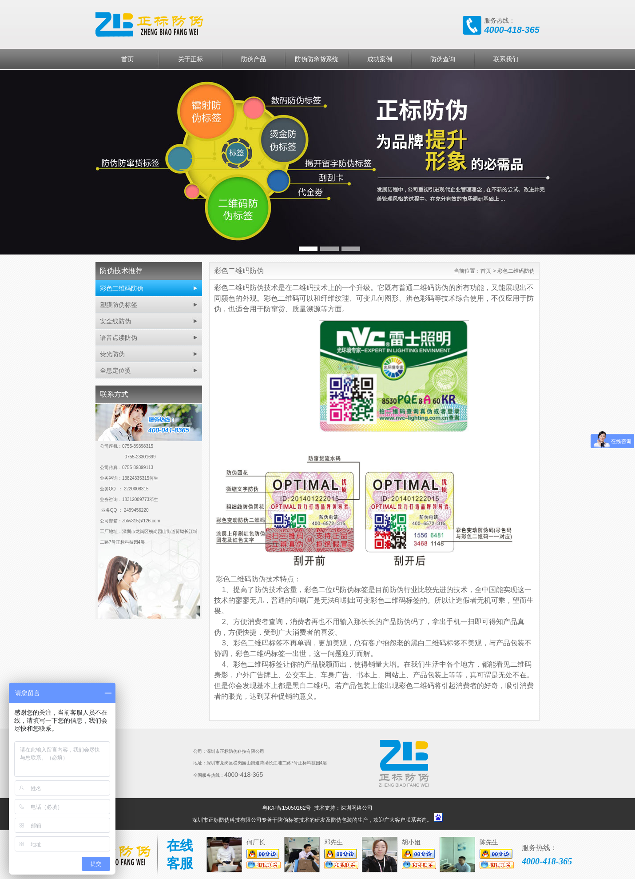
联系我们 (505, 59)
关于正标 (190, 59)
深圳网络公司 (357, 808)
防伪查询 (442, 59)
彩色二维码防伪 (121, 288)
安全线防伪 (115, 321)
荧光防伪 (112, 354)
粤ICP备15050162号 (287, 808)
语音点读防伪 (118, 337)
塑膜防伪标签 (118, 304)
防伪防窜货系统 (316, 59)
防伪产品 (253, 59)
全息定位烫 (115, 370)
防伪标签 (288, 820)
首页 (127, 59)
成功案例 (379, 59)
